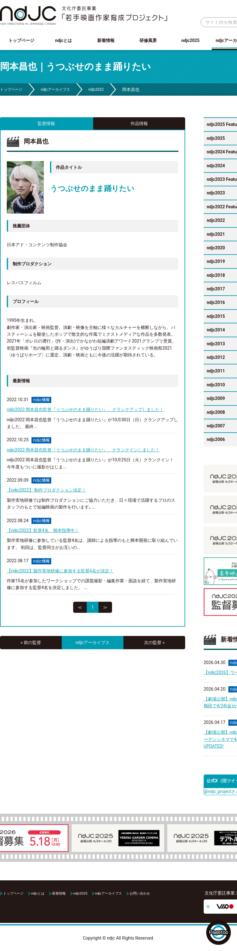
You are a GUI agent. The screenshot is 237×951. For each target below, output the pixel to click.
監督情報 (46, 123)
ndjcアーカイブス (55, 89)
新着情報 (105, 40)
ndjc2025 (190, 40)
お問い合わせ (140, 893)
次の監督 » (154, 642)
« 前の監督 (31, 642)
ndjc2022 (96, 89)
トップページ (21, 40)
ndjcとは (63, 40)
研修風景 (148, 40)
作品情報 (139, 123)
